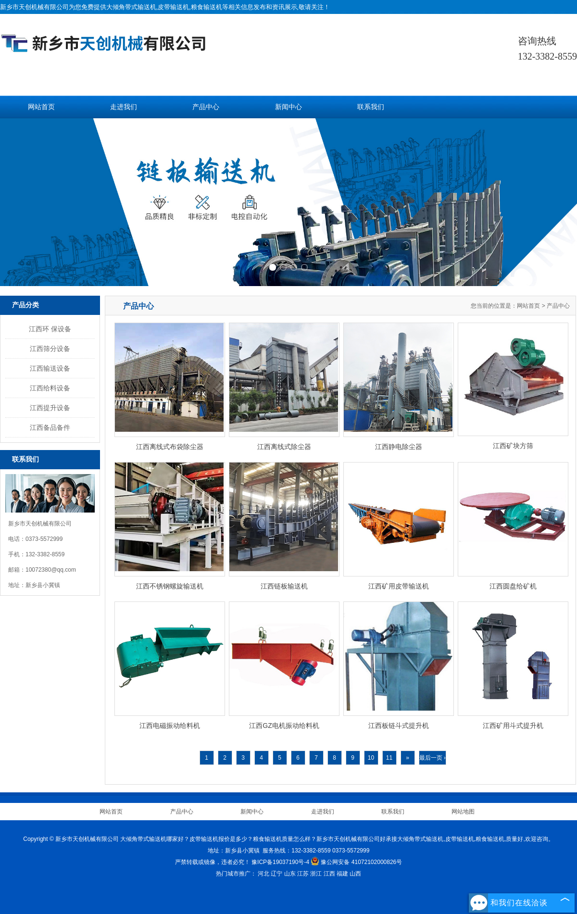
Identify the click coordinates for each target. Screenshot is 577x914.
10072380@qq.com (50, 569)
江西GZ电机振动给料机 (284, 725)
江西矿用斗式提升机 (513, 725)
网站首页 (41, 107)
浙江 (316, 873)
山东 (290, 873)
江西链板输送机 (284, 586)
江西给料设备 (50, 388)
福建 (342, 873)
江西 (329, 873)
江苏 (303, 873)
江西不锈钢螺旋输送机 (169, 586)
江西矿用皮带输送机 (398, 586)
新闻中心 (288, 107)
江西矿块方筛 (513, 446)
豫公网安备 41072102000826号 (356, 862)
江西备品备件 (50, 427)
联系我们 (370, 107)
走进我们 (123, 107)
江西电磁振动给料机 (169, 725)
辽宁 (276, 873)
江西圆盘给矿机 (513, 586)
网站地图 (463, 811)
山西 (355, 873)
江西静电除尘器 (398, 447)
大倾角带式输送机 (131, 7)
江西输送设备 (50, 368)
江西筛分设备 (50, 348)
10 (371, 757)
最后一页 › (432, 757)
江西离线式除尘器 (284, 447)
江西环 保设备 (50, 329)
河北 (263, 873)
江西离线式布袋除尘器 (169, 447)
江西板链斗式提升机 (398, 725)
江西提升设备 (50, 408)
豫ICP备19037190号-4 (280, 862)
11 (389, 757)
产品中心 (205, 107)
